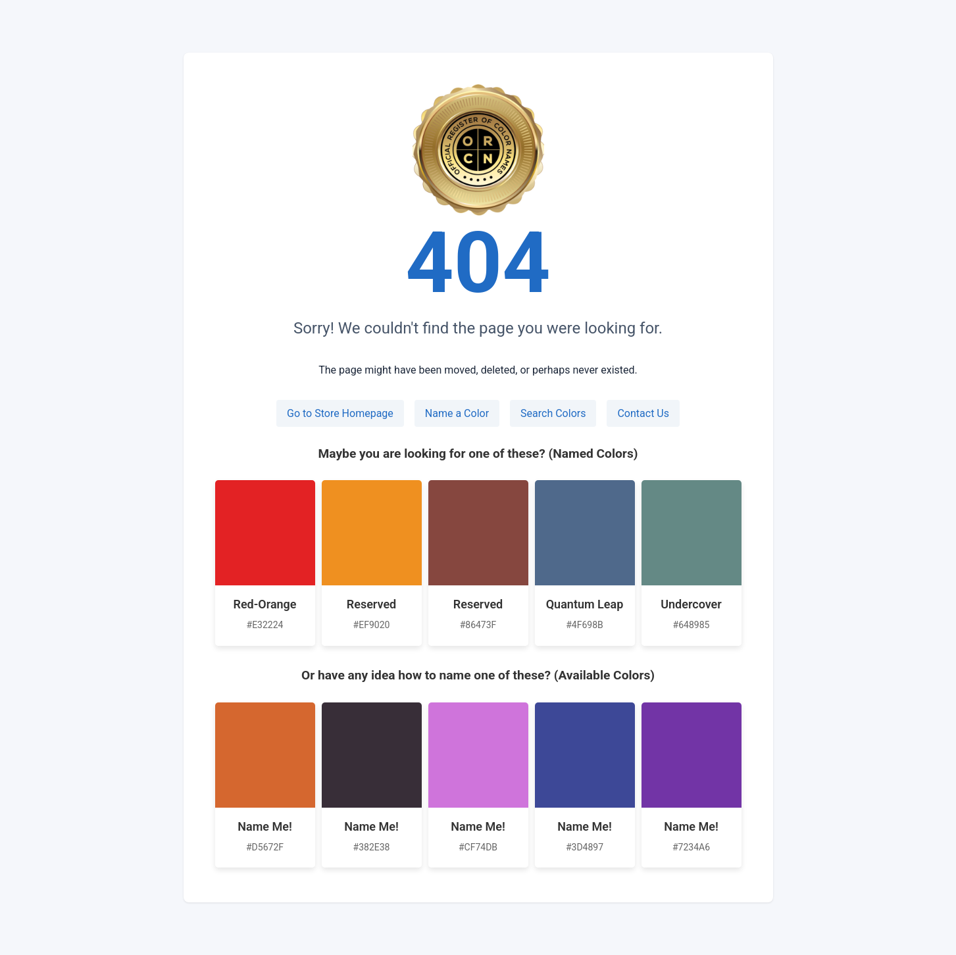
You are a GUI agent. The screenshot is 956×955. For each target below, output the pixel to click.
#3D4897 (584, 847)
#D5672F (265, 847)
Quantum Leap (585, 604)
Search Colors (553, 413)
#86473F (478, 625)
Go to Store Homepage (340, 413)
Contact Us (643, 413)
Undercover (691, 604)
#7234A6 (691, 847)
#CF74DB (478, 847)
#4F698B (584, 625)
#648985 (691, 625)
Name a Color (457, 413)
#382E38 (371, 847)
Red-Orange (264, 604)
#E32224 (265, 625)
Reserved (371, 604)
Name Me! (264, 826)
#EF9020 (371, 625)
